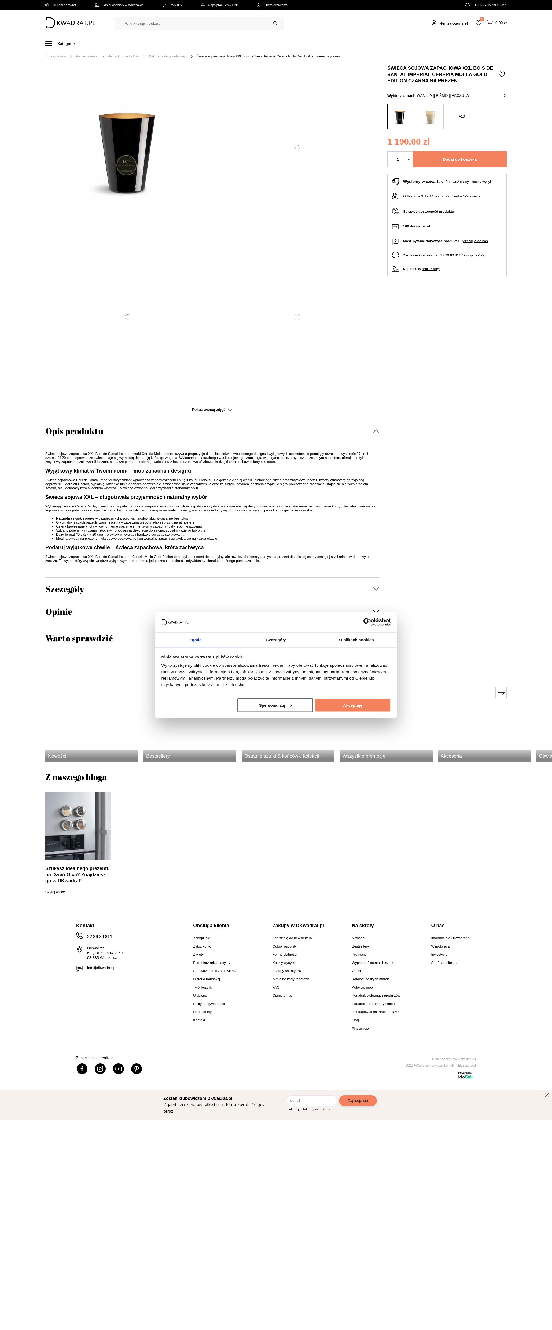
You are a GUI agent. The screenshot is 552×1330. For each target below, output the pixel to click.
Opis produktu (74, 431)
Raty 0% (172, 5)
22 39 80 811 (497, 5)
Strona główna (55, 56)
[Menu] (63, 43)
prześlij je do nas (475, 241)
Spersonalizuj (275, 705)
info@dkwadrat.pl (101, 968)
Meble (87, 43)
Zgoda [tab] (195, 639)
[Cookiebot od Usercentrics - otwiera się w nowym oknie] (367, 622)
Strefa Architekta (272, 5)
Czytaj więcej (55, 892)
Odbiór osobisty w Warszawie (119, 5)
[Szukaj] (275, 23)
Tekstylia (303, 43)
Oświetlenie (333, 43)
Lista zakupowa (481, 19)
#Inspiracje (417, 43)
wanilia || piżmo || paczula (461, 95)
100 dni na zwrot (60, 5)
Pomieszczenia (87, 56)
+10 (462, 116)
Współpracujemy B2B (219, 5)
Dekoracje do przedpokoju (167, 56)
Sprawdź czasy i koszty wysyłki (469, 182)
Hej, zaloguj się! (454, 23)
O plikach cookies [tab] (356, 639)
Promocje (387, 43)
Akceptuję (353, 705)
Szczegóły (65, 589)
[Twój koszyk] (497, 23)
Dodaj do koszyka (460, 159)
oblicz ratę (431, 269)
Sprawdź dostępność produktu (428, 211)
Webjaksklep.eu (464, 1059)
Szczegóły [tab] (276, 639)
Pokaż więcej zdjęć (212, 409)
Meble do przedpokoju (123, 56)
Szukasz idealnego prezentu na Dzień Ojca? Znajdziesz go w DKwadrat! (77, 874)
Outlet (361, 43)
